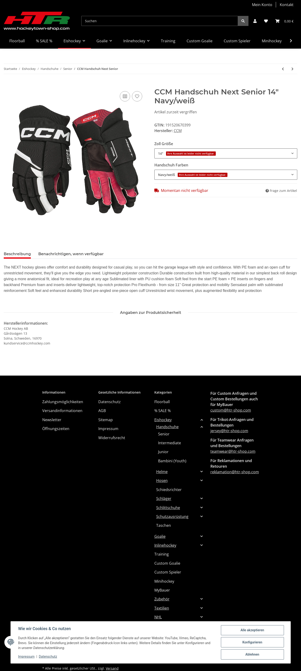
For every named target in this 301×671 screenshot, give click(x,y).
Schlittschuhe (168, 507)
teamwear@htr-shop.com (232, 451)
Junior (163, 451)
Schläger (163, 498)
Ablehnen (252, 654)
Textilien (161, 608)
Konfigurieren (252, 642)
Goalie (160, 536)
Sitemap (105, 419)
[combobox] (225, 153)
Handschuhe (167, 426)
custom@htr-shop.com (230, 410)
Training (161, 554)
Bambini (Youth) (172, 460)
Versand (112, 668)
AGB (102, 410)
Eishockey (163, 419)
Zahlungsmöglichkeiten (62, 401)
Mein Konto (262, 4)
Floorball (162, 401)
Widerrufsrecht (111, 437)
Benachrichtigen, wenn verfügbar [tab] (71, 254)
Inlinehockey (165, 545)
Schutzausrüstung (172, 516)
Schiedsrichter (169, 489)
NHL (158, 617)
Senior (164, 434)
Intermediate (169, 442)
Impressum (108, 428)
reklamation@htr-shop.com (234, 471)
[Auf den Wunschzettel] (137, 96)
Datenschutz (109, 401)
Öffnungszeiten (55, 428)
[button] (255, 21)
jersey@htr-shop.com (229, 430)
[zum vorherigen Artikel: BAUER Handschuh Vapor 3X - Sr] (283, 69)
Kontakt (287, 4)
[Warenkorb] (284, 21)
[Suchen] (159, 21)
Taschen (163, 525)
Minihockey (164, 581)
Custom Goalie (167, 563)
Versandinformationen (62, 410)
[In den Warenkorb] (7, 84)
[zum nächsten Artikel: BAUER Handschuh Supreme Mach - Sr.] (292, 69)
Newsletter (51, 419)
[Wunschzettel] (266, 21)
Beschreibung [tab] (17, 254)
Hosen (162, 480)
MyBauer (162, 590)
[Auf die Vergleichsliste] (125, 96)
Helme (162, 471)
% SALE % (162, 410)
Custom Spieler (167, 572)
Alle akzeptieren (252, 630)
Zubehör (162, 599)
